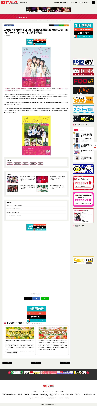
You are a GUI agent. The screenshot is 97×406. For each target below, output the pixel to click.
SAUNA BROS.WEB (44, 394)
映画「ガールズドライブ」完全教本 (14, 205)
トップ (35, 391)
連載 (81, 2)
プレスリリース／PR (9, 25)
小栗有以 (13, 88)
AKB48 (6, 88)
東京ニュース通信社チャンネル (67, 394)
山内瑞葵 (18, 88)
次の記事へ (65, 363)
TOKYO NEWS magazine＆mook (14, 215)
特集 (76, 2)
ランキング (87, 2)
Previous (9, 372)
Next (87, 372)
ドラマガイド (63, 2)
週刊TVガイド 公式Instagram (13, 212)
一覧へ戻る (36, 363)
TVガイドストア (78, 394)
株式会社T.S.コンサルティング (89, 394)
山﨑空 (28, 88)
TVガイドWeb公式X (49, 395)
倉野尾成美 (23, 88)
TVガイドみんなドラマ (54, 394)
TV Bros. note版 (34, 394)
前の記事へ (7, 363)
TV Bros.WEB (26, 394)
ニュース (71, 2)
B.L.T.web (20, 394)
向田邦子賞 (56, 2)
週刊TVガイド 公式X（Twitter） (14, 209)
